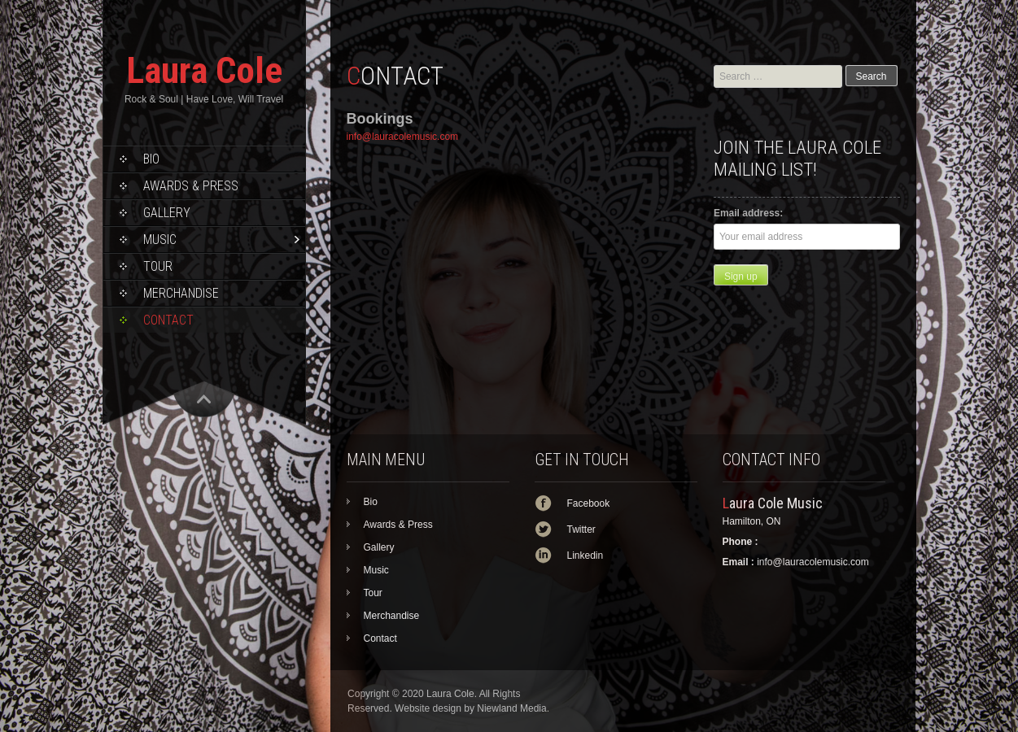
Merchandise (181, 293)
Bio (151, 159)
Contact (168, 320)
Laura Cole (204, 70)
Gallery (166, 212)
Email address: (748, 213)
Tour (158, 266)
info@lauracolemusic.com (403, 136)
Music (160, 239)
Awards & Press (190, 186)
